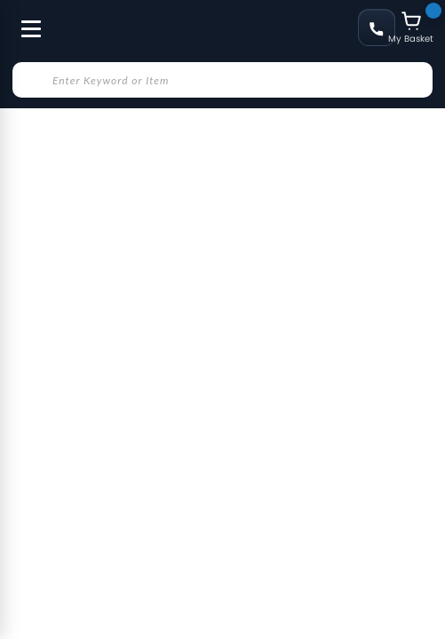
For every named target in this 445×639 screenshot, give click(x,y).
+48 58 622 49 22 (376, 27)
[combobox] (222, 80)
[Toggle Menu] (23, 19)
